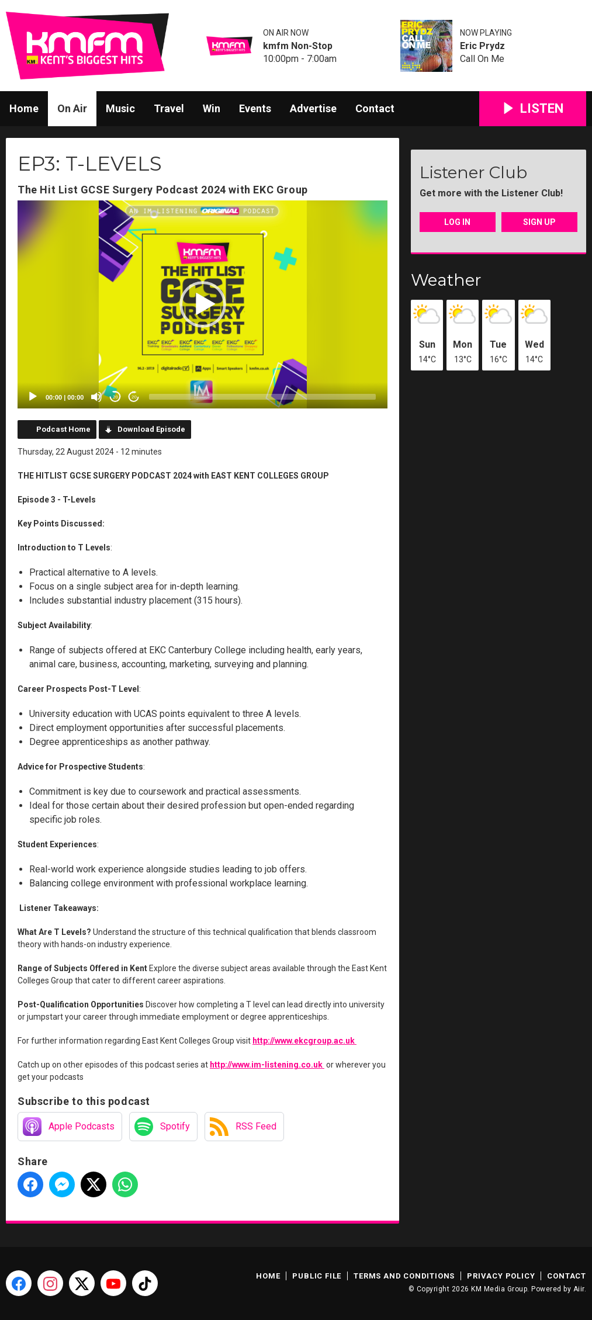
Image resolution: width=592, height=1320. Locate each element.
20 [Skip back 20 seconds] (115, 397)
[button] (202, 304)
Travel (169, 108)
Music (120, 108)
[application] (202, 304)
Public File (316, 1276)
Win (211, 108)
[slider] (262, 397)
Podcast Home (63, 429)
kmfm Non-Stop (298, 46)
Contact (374, 108)
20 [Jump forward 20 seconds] (134, 397)
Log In (457, 222)
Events (255, 108)
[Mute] (96, 397)
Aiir (578, 1289)
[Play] (33, 397)
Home (24, 108)
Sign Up (539, 222)
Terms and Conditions (404, 1276)
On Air (72, 108)
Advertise (313, 108)
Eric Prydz (482, 46)
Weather (446, 280)
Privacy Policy (501, 1276)
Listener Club (473, 172)
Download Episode (151, 429)
